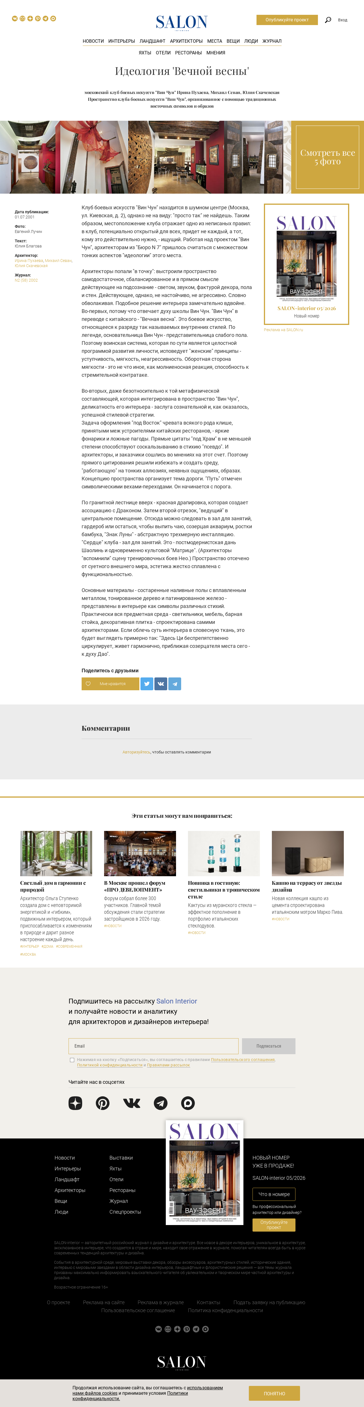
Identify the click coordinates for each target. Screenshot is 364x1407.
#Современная (69, 946)
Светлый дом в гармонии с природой (53, 886)
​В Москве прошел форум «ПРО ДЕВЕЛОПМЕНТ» (134, 886)
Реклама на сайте (104, 1302)
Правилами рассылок (168, 1065)
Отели (163, 53)
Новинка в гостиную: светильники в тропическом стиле (224, 889)
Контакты (208, 1302)
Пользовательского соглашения (243, 1059)
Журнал (272, 41)
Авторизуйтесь (136, 752)
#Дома (47, 946)
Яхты (145, 53)
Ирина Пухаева (29, 260)
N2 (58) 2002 (26, 280)
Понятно (274, 1393)
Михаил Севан (58, 260)
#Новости (113, 926)
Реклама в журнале (161, 1302)
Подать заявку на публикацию (269, 1302)
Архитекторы (186, 41)
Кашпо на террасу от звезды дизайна (307, 886)
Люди (251, 41)
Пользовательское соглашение (138, 1310)
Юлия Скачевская (31, 265)
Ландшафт (153, 41)
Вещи (233, 41)
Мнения (215, 53)
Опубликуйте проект (287, 19)
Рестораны (188, 53)
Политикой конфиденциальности (110, 1065)
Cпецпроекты (125, 1212)
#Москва (28, 954)
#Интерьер (29, 946)
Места (214, 41)
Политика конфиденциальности (225, 1310)
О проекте (58, 1302)
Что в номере (274, 1194)
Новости (93, 41)
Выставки (121, 1158)
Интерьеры (121, 41)
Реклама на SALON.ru (283, 330)
